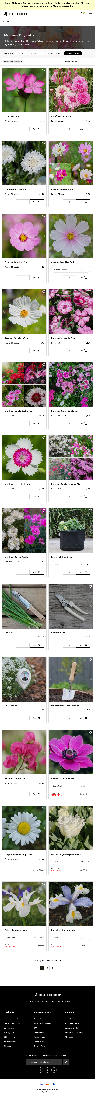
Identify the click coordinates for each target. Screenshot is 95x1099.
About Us (68, 1018)
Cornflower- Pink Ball (61, 116)
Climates (7, 1046)
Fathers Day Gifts (54, 53)
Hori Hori (9, 632)
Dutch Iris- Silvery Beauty (63, 930)
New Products (10, 1041)
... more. (26, 44)
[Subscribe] (66, 1062)
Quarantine (39, 1032)
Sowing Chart (9, 1027)
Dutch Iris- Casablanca (16, 930)
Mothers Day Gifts (72, 53)
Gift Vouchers (9, 1037)
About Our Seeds (72, 1023)
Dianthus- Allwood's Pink (63, 337)
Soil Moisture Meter (14, 705)
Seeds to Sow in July (12, 1023)
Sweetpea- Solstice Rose (16, 778)
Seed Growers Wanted (74, 1032)
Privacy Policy (40, 1046)
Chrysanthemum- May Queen (19, 854)
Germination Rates (72, 1027)
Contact (37, 1018)
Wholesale (69, 1037)
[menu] (91, 21)
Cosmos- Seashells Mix (62, 189)
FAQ (36, 1027)
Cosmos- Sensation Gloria (17, 262)
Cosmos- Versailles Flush (62, 262)
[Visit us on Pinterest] (54, 1070)
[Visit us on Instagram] (47, 1070)
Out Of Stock (85, 794)
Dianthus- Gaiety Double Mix (18, 410)
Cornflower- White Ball (15, 189)
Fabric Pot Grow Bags (61, 556)
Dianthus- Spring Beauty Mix (18, 556)
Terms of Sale (39, 1041)
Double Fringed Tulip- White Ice (66, 854)
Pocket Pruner (58, 632)
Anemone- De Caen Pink (62, 778)
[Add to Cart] (37, 129)
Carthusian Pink (12, 116)
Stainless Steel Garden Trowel (65, 705)
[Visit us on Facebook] (40, 1070)
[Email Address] (44, 1062)
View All (21, 53)
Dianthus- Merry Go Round (17, 483)
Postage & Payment (42, 1023)
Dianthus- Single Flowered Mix (65, 483)
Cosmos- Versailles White (16, 337)
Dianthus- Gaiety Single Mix (64, 410)
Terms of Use (39, 1037)
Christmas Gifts (36, 53)
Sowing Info (9, 1032)
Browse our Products (12, 1018)
